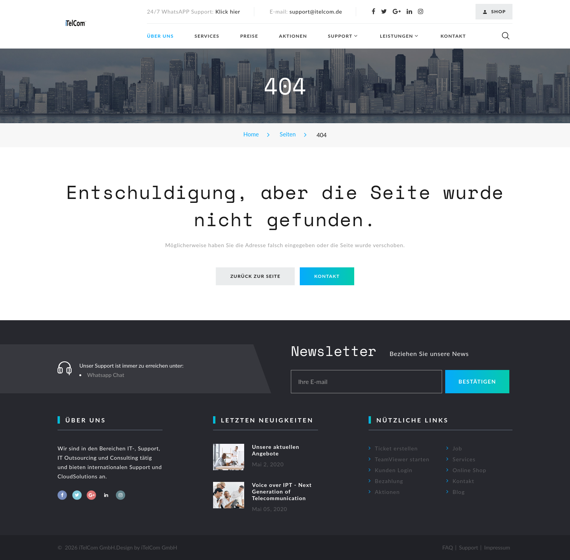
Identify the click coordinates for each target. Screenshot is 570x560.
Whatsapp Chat (105, 375)
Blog (459, 491)
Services (206, 36)
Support (340, 36)
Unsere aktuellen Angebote (275, 450)
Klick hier (227, 11)
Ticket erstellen (396, 448)
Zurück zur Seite (255, 276)
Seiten (287, 134)
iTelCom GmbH (159, 547)
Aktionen (293, 36)
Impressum (497, 547)
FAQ (447, 547)
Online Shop (469, 470)
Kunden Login (394, 470)
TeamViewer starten (402, 459)
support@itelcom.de (316, 11)
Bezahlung (389, 481)
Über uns (160, 36)
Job (457, 448)
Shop (494, 12)
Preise (249, 36)
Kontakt (453, 36)
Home (251, 134)
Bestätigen (477, 381)
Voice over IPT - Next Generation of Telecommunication (282, 491)
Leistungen (396, 36)
